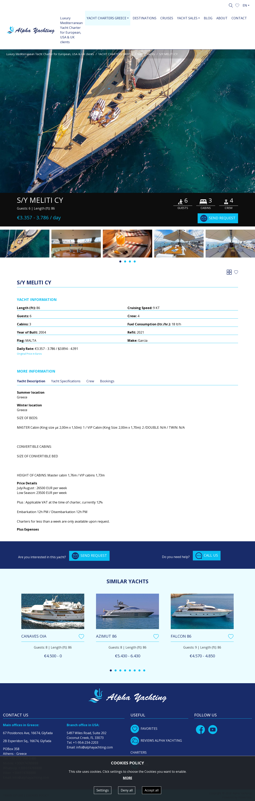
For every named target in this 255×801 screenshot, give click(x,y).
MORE (127, 778)
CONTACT (239, 18)
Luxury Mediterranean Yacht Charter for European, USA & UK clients (71, 30)
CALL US (206, 555)
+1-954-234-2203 (85, 742)
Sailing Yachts (146, 54)
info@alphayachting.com (94, 747)
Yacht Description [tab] (31, 381)
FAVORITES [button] (143, 728)
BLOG (208, 18)
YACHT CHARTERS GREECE (115, 54)
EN (245, 5)
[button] (237, 5)
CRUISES (166, 18)
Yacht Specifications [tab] (65, 381)
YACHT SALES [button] (187, 18)
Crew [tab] (90, 381)
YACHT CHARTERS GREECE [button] (106, 18)
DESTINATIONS (144, 18)
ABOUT (222, 18)
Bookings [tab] (107, 381)
